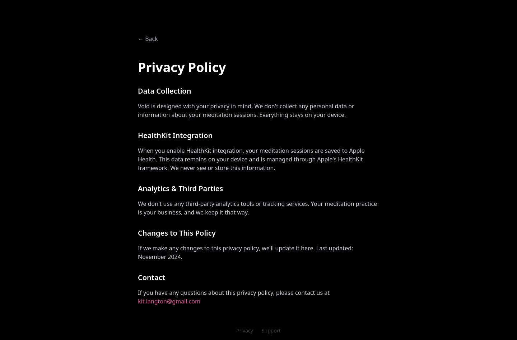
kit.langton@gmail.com (169, 301)
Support (271, 330)
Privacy (244, 330)
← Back (148, 39)
